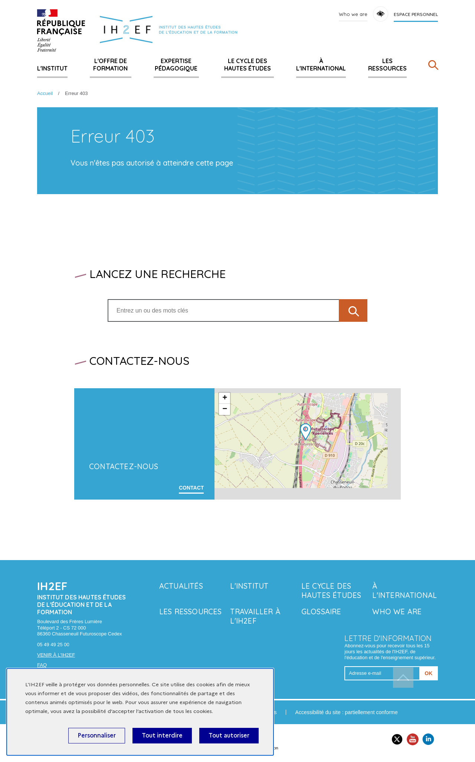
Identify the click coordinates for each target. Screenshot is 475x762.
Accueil (45, 93)
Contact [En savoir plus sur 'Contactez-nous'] (191, 488)
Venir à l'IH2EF (56, 655)
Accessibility (380, 14)
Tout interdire (162, 735)
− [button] (224, 409)
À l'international (321, 64)
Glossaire (321, 611)
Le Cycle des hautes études (247, 64)
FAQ (42, 665)
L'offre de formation (110, 64)
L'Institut (52, 68)
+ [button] (224, 398)
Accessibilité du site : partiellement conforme (346, 712)
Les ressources (387, 64)
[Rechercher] (433, 66)
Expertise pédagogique (176, 64)
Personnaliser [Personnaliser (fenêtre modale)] (97, 735)
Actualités (181, 586)
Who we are (353, 14)
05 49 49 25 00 (53, 644)
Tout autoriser (229, 735)
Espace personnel (416, 14)
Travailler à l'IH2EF (255, 616)
